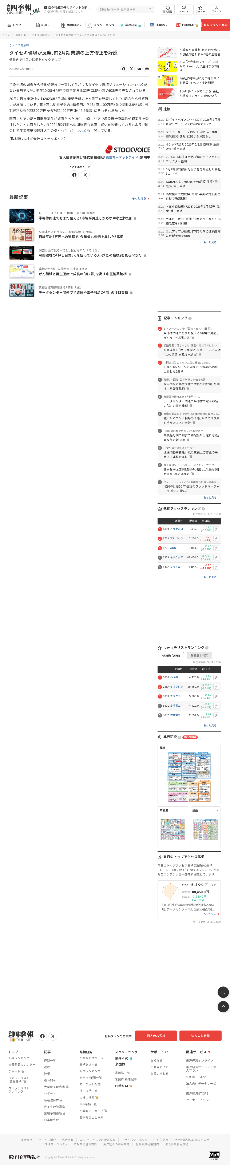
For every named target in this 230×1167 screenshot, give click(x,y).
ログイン (216, 9)
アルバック (176, 538)
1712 (138, 85)
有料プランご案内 (215, 25)
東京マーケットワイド (121, 157)
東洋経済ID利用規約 (116, 1143)
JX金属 (174, 677)
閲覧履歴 (167, 9)
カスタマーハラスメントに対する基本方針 (68, 1143)
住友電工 (175, 715)
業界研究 (130, 25)
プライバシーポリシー (137, 1139)
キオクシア (176, 557)
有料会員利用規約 (148, 1143)
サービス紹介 (45, 1139)
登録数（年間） (200, 655)
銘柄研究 (71, 25)
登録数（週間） (171, 656)
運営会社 (24, 1139)
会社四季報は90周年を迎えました (63, 11)
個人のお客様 (160, 1035)
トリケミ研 (176, 529)
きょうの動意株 (41, 34)
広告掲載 (66, 1139)
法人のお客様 (202, 1035)
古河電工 (175, 705)
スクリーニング (101, 25)
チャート (184, 9)
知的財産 (164, 1139)
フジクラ (175, 696)
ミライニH (176, 566)
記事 (42, 25)
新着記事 (21, 34)
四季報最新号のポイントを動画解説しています (70, 7)
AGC (173, 548)
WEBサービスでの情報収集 (96, 1139)
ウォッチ (200, 9)
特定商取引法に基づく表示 (194, 1139)
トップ (14, 25)
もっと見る (139, 198)
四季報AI (187, 25)
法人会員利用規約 (178, 1143)
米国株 (158, 25)
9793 (82, 130)
